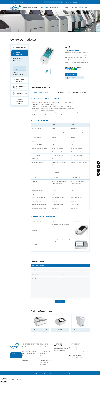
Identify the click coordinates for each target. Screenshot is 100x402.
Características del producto (42, 92)
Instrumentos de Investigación (29, 351)
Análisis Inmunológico (27, 349)
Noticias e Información (59, 350)
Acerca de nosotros (33, 7)
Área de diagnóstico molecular (45, 352)
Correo (60, 301)
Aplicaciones (53, 7)
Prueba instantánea (19, 64)
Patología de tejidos (45, 360)
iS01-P (15, 69)
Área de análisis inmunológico (44, 348)
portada (25, 7)
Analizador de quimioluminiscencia (18, 73)
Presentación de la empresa (61, 348)
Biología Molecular (26, 346)
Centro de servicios (68, 7)
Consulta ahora (71, 74)
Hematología (43, 358)
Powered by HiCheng (65, 373)
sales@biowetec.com (77, 357)
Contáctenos (77, 7)
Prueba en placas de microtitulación (19, 59)
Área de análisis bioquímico (46, 355)
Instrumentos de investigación (44, 363)
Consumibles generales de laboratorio (28, 359)
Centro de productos (44, 7)
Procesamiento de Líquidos (28, 353)
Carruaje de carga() (71, 2)
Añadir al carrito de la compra (74, 77)
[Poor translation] (5, 382)
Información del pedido (79, 92)
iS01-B (15, 67)
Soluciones (59, 7)
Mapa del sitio (15, 355)
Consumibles (25, 355)
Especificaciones (61, 92)
